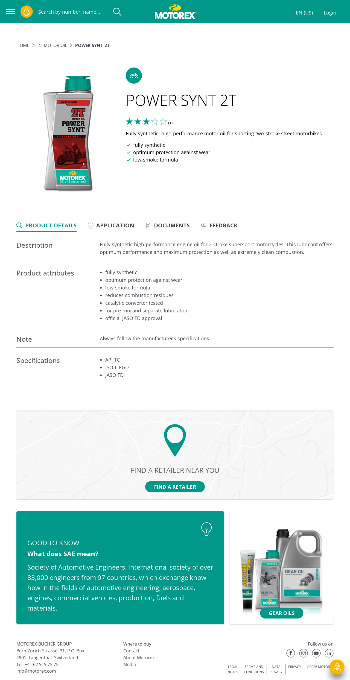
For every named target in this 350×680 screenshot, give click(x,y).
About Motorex (138, 658)
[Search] (117, 12)
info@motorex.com (36, 671)
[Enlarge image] (68, 134)
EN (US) (304, 12)
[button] (134, 76)
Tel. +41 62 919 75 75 (37, 664)
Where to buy (137, 644)
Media (129, 664)
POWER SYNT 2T (92, 45)
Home (22, 45)
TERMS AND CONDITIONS (254, 669)
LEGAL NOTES (233, 669)
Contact (131, 651)
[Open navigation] (10, 11)
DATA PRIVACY (276, 669)
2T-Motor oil (52, 45)
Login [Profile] (330, 12)
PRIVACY (294, 666)
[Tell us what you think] (146, 121)
